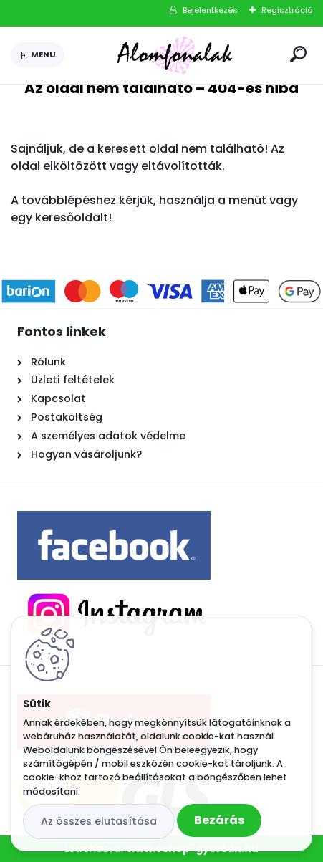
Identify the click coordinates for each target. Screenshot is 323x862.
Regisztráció (286, 10)
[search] (298, 54)
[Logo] (174, 55)
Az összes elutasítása (99, 821)
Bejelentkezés (210, 10)
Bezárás (219, 820)
